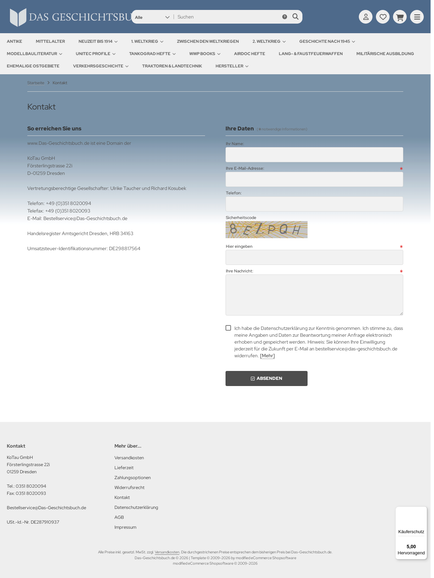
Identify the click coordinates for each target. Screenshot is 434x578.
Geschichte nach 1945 (327, 41)
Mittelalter (50, 41)
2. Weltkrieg (269, 41)
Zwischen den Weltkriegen (208, 41)
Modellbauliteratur (34, 53)
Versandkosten (167, 552)
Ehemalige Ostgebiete (33, 66)
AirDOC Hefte (249, 53)
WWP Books (204, 53)
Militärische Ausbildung (385, 53)
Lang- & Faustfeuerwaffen (311, 53)
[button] (152, 16)
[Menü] (423, 510)
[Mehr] (267, 355)
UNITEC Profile (96, 53)
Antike (14, 41)
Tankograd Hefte (152, 53)
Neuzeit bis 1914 (98, 41)
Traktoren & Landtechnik (172, 66)
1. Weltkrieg (147, 41)
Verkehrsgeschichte (100, 66)
